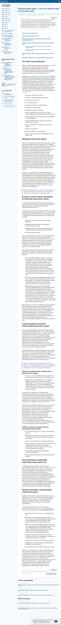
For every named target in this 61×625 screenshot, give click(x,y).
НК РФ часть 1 (6, 18)
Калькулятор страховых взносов (7, 94)
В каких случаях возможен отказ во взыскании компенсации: (38, 50)
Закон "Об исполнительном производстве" (7, 43)
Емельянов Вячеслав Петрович (34, 15)
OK (56, 621)
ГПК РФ (5, 26)
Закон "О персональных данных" (6, 48)
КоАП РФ (5, 22)
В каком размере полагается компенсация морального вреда (38, 43)
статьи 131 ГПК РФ (47, 508)
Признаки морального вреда (30, 36)
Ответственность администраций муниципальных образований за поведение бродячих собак (39, 585)
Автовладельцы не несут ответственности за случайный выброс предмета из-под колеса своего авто (38, 608)
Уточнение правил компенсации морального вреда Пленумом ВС (34, 603)
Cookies (49, 622)
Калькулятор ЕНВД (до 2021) (8, 97)
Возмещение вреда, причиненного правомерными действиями (34, 590)
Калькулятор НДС (7, 103)
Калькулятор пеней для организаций (7, 100)
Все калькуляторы (9, 105)
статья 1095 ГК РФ (38, 301)
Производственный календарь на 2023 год (11, 85)
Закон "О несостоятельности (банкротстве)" (7, 52)
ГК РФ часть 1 (6, 8)
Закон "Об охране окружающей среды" (8, 36)
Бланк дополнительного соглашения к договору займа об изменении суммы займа (7, 70)
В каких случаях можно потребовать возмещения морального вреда (36, 39)
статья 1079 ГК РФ (45, 283)
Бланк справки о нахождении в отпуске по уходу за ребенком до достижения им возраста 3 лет (8, 77)
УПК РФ (5, 28)
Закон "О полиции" (7, 33)
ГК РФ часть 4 (6, 14)
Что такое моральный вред (30, 33)
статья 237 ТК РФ (30, 389)
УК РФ (4, 24)
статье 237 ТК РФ (44, 334)
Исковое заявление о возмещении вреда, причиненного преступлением (36, 595)
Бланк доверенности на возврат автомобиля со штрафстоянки (8, 64)
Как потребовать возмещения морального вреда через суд (38, 54)
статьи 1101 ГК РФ (31, 330)
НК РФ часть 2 (6, 20)
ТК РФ (4, 16)
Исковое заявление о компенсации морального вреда (38, 57)
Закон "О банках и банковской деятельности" (7, 39)
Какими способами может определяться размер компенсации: (39, 46)
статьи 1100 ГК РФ (49, 304)
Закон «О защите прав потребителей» (8, 31)
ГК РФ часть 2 (6, 10)
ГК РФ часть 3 (6, 12)
